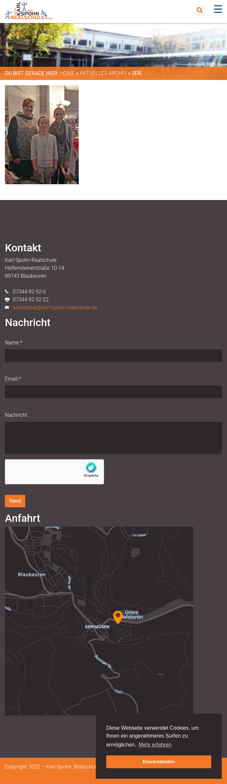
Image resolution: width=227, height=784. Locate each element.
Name (13, 343)
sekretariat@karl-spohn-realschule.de (55, 307)
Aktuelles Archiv (103, 73)
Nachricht (16, 415)
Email (13, 379)
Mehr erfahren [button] (155, 744)
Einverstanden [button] (159, 761)
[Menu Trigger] (218, 9)
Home (67, 73)
